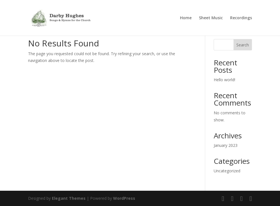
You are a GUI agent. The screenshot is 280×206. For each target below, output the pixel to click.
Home (186, 18)
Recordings (241, 18)
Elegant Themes (69, 198)
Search (242, 45)
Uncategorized (227, 170)
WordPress (124, 198)
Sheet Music (211, 18)
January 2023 (225, 145)
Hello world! (224, 79)
